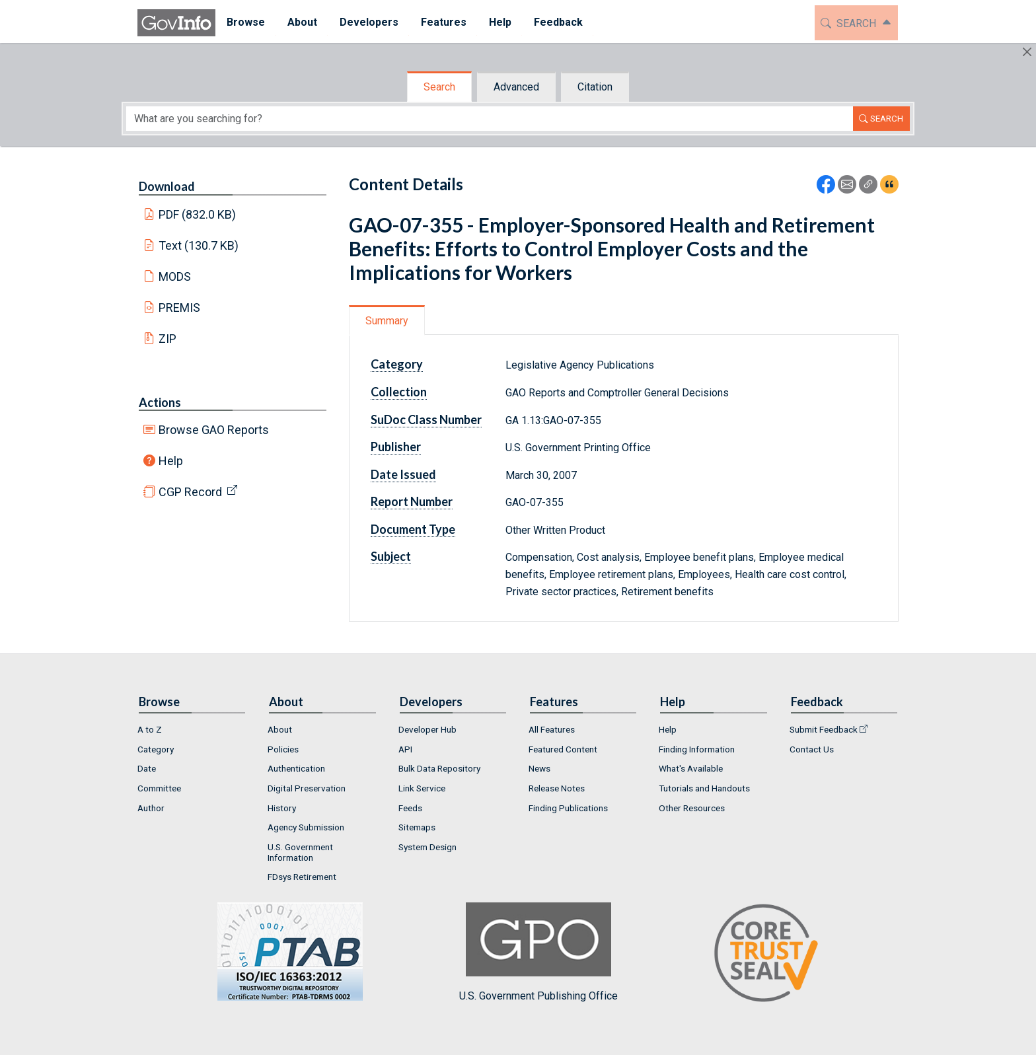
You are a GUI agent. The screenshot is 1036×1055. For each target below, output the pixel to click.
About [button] (302, 22)
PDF (198, 214)
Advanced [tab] (516, 87)
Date (146, 768)
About (280, 729)
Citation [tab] (594, 87)
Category (397, 364)
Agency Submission (306, 827)
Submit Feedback (824, 729)
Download (167, 186)
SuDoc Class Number (426, 419)
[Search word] (489, 118)
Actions (160, 402)
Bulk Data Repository (439, 768)
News (539, 768)
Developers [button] (369, 22)
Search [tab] (439, 87)
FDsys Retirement (302, 876)
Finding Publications (568, 808)
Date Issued (403, 474)
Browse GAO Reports (214, 430)
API (405, 749)
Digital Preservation (307, 788)
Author (151, 808)
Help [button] (500, 22)
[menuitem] (245, 22)
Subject (391, 556)
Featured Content (563, 749)
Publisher (396, 446)
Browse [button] (246, 22)
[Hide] (1027, 52)
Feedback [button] (558, 22)
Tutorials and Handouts (704, 788)
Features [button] (443, 22)
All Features (552, 729)
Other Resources (692, 808)
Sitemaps (416, 827)
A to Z (149, 729)
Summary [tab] (386, 320)
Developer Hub (427, 729)
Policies (283, 749)
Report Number (412, 501)
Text (199, 245)
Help (171, 461)
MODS (175, 276)
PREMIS (179, 307)
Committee (159, 788)
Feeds (410, 808)
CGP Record (190, 492)
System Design (427, 847)
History (282, 808)
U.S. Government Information (300, 852)
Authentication (296, 768)
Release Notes (557, 788)
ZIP (167, 339)
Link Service (421, 788)
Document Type (413, 529)
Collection (399, 391)
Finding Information (697, 749)
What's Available (691, 768)
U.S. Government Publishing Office (538, 952)
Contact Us (812, 749)
